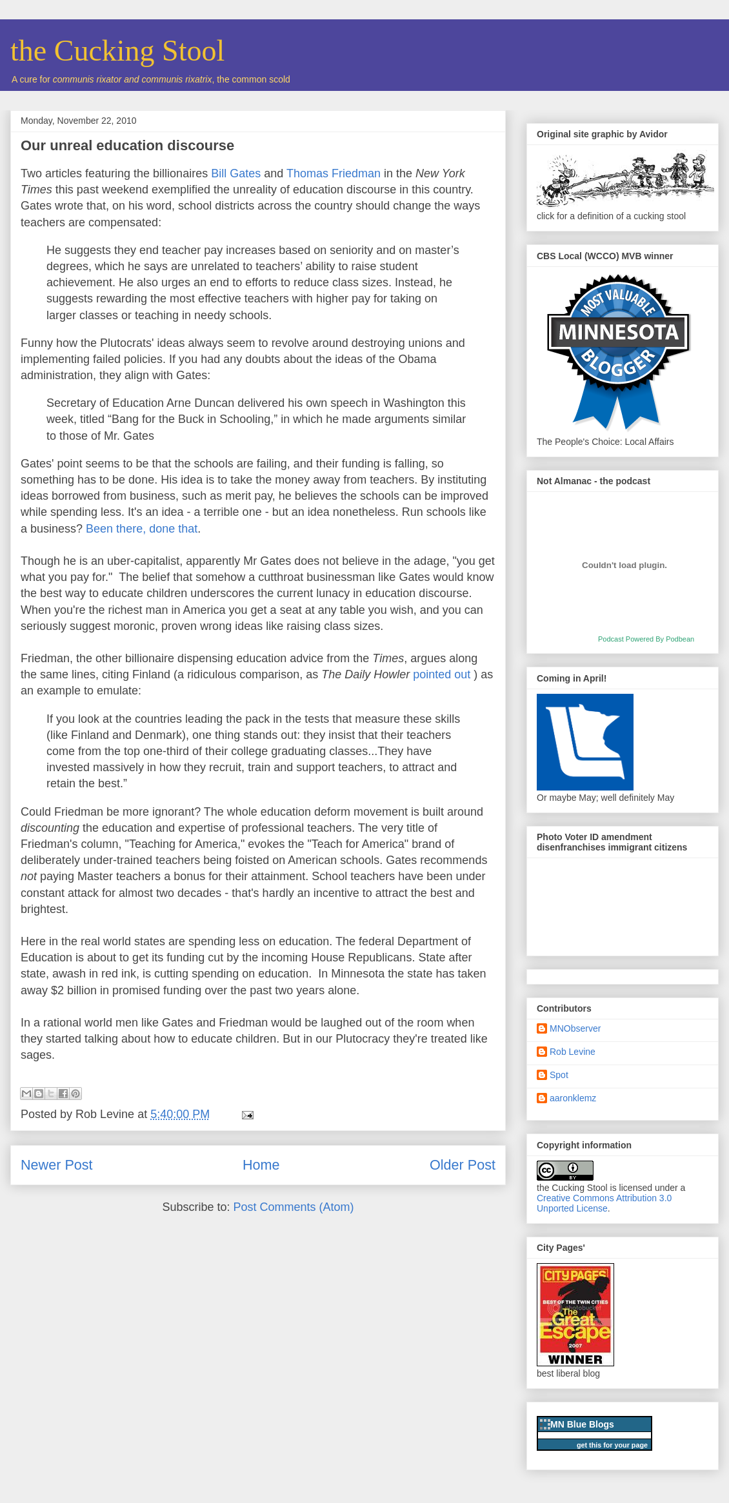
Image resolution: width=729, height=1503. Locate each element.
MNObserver (575, 1028)
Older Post (462, 1165)
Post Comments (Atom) (294, 1207)
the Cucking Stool (117, 50)
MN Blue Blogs (582, 1424)
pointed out (441, 674)
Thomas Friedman (333, 173)
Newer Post (57, 1165)
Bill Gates (236, 173)
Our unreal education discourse (127, 145)
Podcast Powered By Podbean (646, 639)
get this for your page (612, 1445)
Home (261, 1165)
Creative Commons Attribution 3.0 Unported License (604, 1203)
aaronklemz (573, 1098)
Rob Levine (572, 1051)
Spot (559, 1075)
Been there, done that (141, 528)
